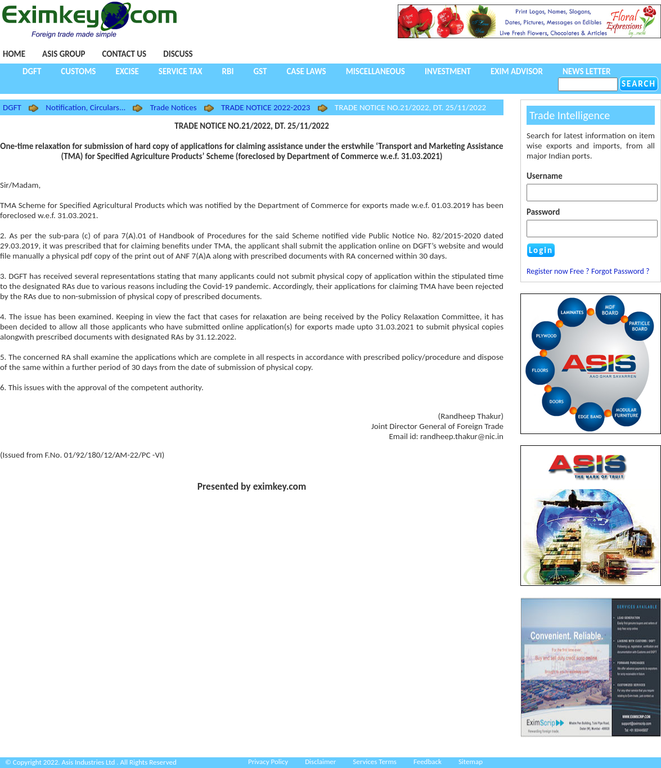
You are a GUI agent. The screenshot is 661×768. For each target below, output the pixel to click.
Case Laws (306, 71)
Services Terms (375, 761)
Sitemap (470, 761)
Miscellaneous (375, 71)
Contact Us (124, 54)
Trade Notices (173, 107)
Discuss (177, 54)
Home (14, 54)
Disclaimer (320, 761)
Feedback (427, 761)
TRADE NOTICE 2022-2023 (266, 107)
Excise (126, 71)
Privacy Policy (268, 761)
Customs (78, 71)
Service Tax (181, 71)
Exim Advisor (517, 71)
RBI (228, 71)
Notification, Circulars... (85, 107)
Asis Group (63, 54)
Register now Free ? (558, 271)
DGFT (32, 71)
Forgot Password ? (620, 271)
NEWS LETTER (587, 71)
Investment (448, 71)
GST (260, 71)
